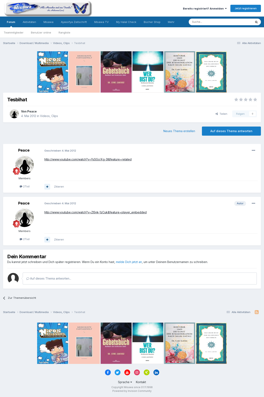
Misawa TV (101, 22)
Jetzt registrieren (246, 8)
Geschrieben (60, 150)
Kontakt (141, 382)
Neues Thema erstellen (179, 131)
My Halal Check (126, 22)
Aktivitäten (29, 22)
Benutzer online (41, 32)
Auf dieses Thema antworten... (48, 278)
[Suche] (207, 22)
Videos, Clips (49, 116)
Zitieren (59, 186)
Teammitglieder (14, 32)
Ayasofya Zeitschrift (74, 22)
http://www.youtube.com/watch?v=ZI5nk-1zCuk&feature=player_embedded (95, 212)
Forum (11, 23)
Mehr (171, 22)
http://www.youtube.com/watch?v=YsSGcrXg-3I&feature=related (88, 159)
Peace (32, 111)
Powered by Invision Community (132, 390)
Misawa (48, 22)
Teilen (221, 113)
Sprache (125, 382)
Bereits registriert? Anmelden (205, 8)
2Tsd (24, 186)
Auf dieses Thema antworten (231, 131)
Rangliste (64, 32)
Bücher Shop (152, 22)
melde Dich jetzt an (129, 262)
